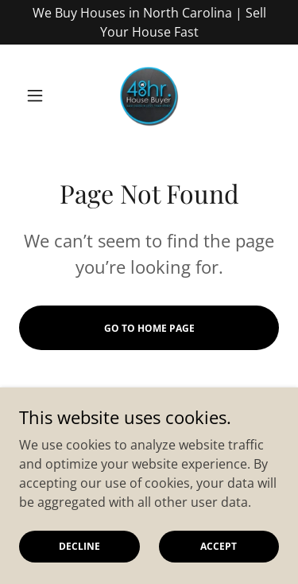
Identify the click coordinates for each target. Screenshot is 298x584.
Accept (218, 546)
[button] (38, 95)
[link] (148, 95)
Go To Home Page (149, 328)
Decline (79, 546)
